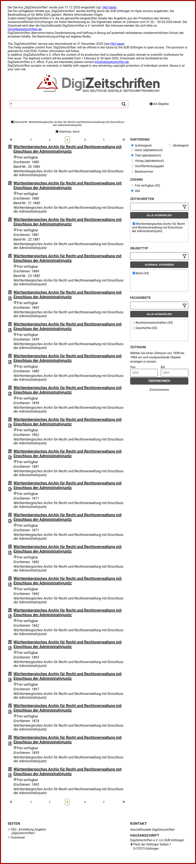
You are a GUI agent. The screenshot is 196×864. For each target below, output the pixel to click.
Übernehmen (159, 380)
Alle (135, 191)
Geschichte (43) (145, 328)
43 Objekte (159, 104)
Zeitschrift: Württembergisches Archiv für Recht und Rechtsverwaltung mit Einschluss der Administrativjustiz (67, 123)
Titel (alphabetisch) (146, 155)
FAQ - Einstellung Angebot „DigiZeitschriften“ (28, 831)
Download (17, 837)
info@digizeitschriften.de (25, 29)
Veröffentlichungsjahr (147, 166)
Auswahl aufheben (159, 264)
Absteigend (178, 145)
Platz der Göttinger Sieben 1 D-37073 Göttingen (152, 846)
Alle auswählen (159, 215)
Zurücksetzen (159, 389)
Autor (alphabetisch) (147, 150)
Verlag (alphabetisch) (147, 161)
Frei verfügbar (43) (145, 185)
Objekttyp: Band (67, 131)
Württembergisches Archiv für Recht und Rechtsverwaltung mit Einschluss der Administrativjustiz (67, 149)
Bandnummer (142, 171)
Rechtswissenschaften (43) (153, 322)
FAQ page (116, 44)
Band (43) (141, 273)
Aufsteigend (141, 145)
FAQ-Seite (108, 7)
